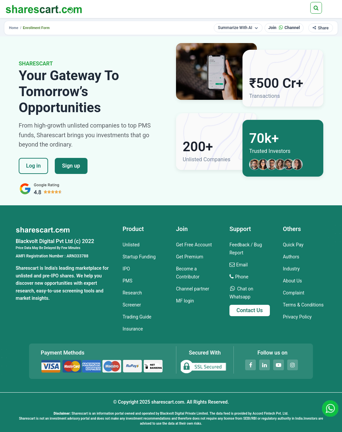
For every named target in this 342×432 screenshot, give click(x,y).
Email (242, 264)
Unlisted (131, 244)
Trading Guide (137, 316)
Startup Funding (139, 256)
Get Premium (189, 256)
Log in (33, 166)
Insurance (133, 329)
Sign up (71, 166)
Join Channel (284, 27)
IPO (126, 268)
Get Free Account (194, 244)
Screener (132, 304)
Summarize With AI (238, 27)
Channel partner (192, 288)
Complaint (293, 292)
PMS (127, 280)
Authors (291, 256)
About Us (292, 280)
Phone (241, 276)
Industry (291, 268)
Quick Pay (293, 244)
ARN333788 (77, 256)
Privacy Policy (297, 316)
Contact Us (249, 310)
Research (132, 292)
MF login (185, 300)
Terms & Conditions (303, 304)
